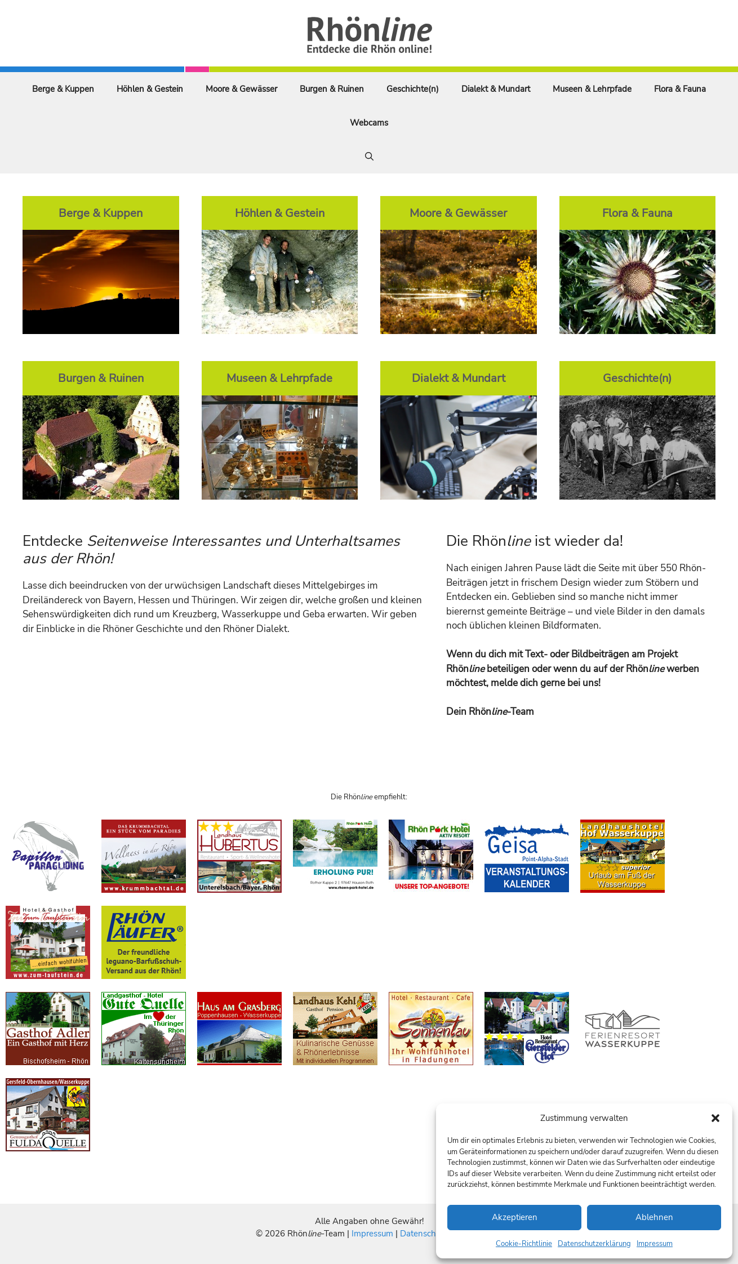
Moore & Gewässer (241, 89)
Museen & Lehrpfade (592, 89)
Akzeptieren (514, 1217)
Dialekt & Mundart (495, 89)
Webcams (369, 122)
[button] (715, 1118)
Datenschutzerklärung (594, 1244)
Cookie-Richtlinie (524, 1244)
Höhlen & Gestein (150, 89)
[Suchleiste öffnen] (369, 156)
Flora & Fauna (680, 89)
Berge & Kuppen (63, 89)
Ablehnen (654, 1217)
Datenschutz (423, 1233)
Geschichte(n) (412, 89)
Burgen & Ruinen (332, 89)
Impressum (655, 1244)
